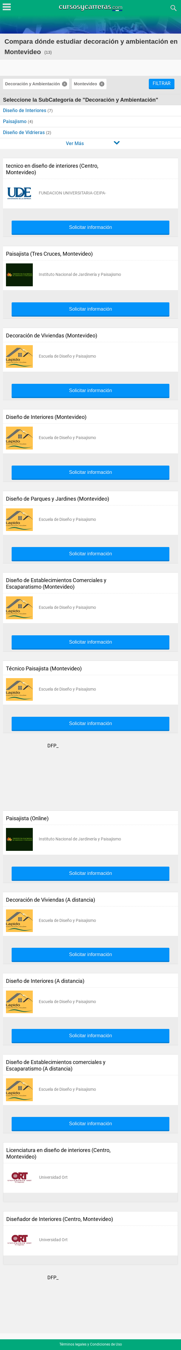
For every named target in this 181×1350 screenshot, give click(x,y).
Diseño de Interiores (25, 110)
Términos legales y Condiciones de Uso (90, 1344)
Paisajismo (15, 121)
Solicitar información (90, 227)
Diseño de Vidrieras (24, 132)
